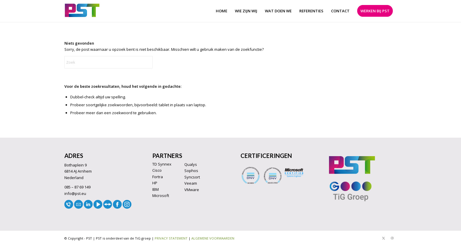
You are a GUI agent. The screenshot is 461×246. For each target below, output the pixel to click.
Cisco (157, 170)
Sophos (191, 170)
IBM (155, 189)
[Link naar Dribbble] (392, 238)
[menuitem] (221, 11)
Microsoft (160, 195)
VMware (191, 189)
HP (154, 183)
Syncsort (192, 177)
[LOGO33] (82, 11)
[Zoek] (108, 62)
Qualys (190, 164)
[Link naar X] (383, 238)
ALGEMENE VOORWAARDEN (212, 238)
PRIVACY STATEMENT (171, 238)
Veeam (190, 183)
